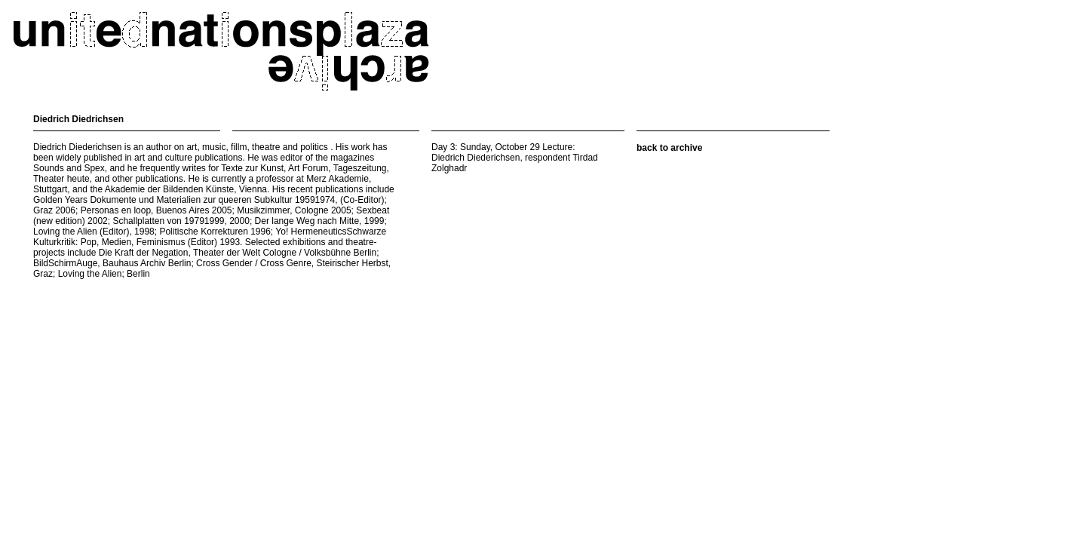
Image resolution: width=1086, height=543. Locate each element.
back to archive (669, 148)
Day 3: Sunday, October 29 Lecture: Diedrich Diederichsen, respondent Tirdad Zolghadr (514, 157)
